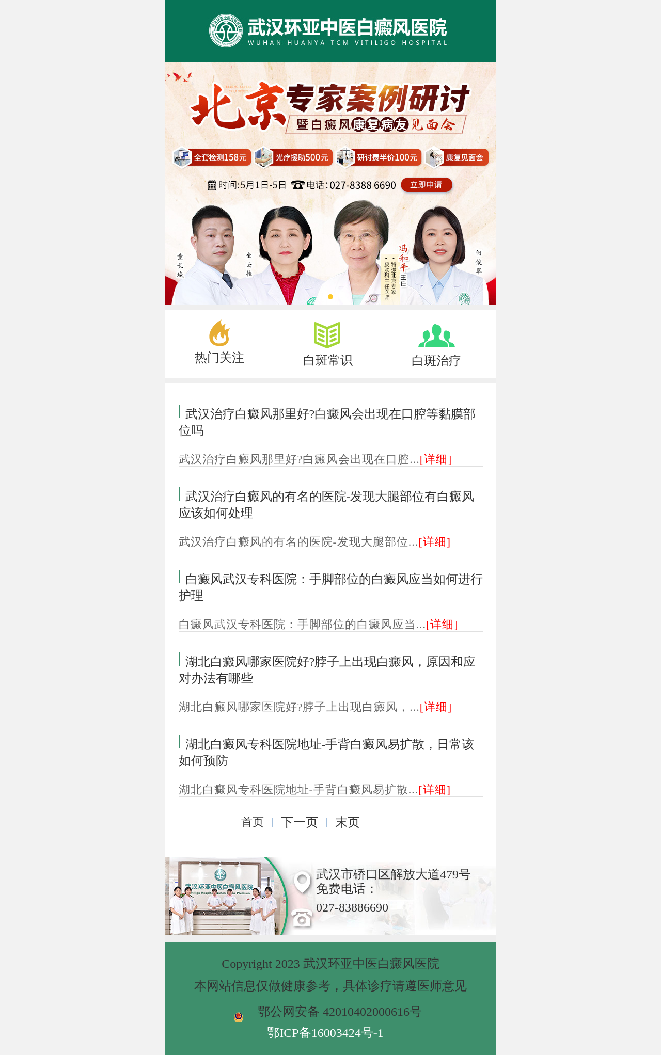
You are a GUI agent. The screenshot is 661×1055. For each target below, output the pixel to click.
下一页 (299, 822)
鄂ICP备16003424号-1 (325, 1033)
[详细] (436, 459)
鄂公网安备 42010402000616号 (340, 1011)
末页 (347, 822)
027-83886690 (352, 907)
